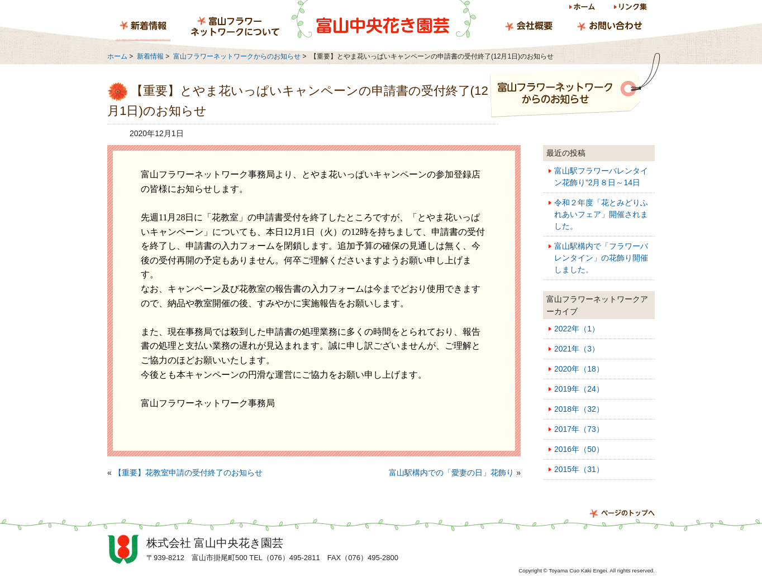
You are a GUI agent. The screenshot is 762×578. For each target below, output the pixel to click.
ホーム (583, 9)
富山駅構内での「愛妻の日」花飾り (451, 472)
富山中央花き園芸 (384, 19)
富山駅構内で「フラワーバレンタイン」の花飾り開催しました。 (601, 258)
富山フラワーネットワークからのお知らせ (237, 56)
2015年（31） (579, 469)
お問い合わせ (609, 27)
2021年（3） (576, 348)
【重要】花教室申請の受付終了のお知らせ (188, 472)
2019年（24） (579, 388)
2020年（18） (579, 368)
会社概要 (528, 27)
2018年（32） (579, 408)
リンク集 (629, 9)
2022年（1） (576, 328)
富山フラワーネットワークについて (235, 27)
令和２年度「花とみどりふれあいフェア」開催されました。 (601, 214)
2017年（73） (579, 429)
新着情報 (143, 27)
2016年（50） (579, 449)
